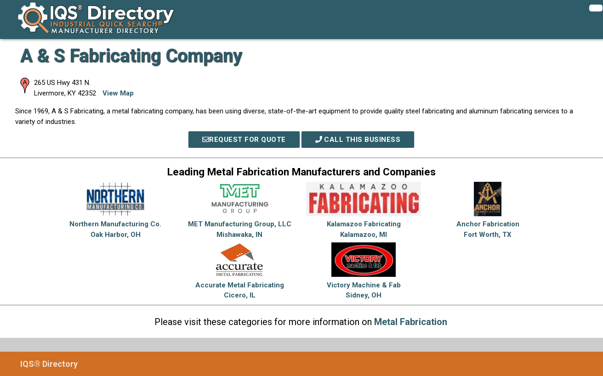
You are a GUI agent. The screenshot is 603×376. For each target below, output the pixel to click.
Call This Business (358, 139)
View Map (118, 93)
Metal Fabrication (410, 321)
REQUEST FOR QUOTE (244, 139)
